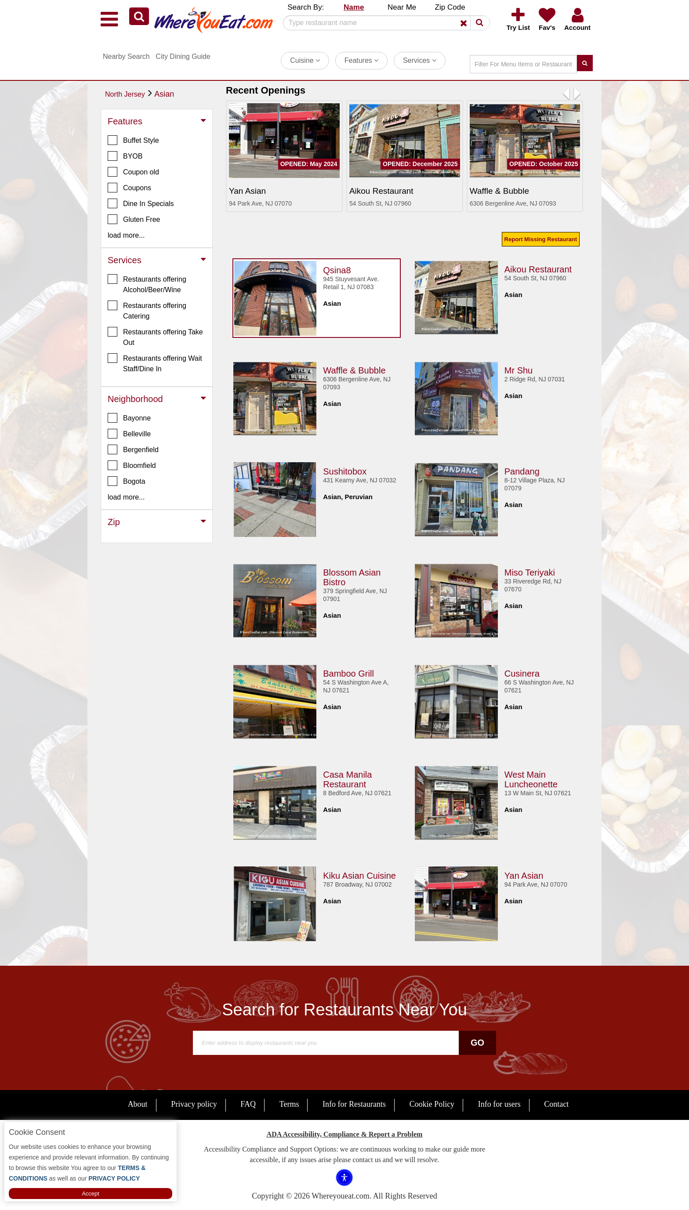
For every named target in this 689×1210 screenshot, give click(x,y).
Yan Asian (524, 874)
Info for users (499, 1104)
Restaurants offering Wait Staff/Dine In (155, 363)
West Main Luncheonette (531, 777)
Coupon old (133, 172)
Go (477, 1042)
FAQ (248, 1104)
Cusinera (522, 672)
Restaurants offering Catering (147, 310)
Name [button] (354, 7)
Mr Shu (518, 368)
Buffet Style (133, 140)
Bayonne (129, 418)
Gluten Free (134, 219)
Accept (90, 1193)
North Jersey (125, 94)
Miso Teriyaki (529, 571)
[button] (139, 16)
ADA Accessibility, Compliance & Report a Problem (345, 1134)
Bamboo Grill (348, 672)
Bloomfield (132, 465)
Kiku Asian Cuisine (359, 874)
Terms (289, 1104)
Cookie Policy (432, 1104)
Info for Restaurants (354, 1104)
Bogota (126, 481)
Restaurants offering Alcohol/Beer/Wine (147, 283)
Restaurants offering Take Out (155, 336)
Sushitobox (344, 470)
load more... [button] (126, 235)
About (138, 1104)
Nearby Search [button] (126, 56)
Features (361, 60)
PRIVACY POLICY (113, 1178)
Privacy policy (194, 1104)
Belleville (129, 433)
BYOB (125, 156)
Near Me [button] (402, 7)
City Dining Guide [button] (183, 56)
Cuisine (305, 60)
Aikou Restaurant (538, 267)
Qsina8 (337, 268)
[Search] (383, 22)
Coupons (129, 187)
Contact (556, 1104)
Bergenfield (133, 449)
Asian (164, 94)
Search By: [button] (305, 7)
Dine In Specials (141, 203)
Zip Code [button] (450, 7)
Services (419, 60)
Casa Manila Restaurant (347, 777)
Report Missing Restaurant (540, 239)
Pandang (522, 470)
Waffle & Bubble (354, 368)
